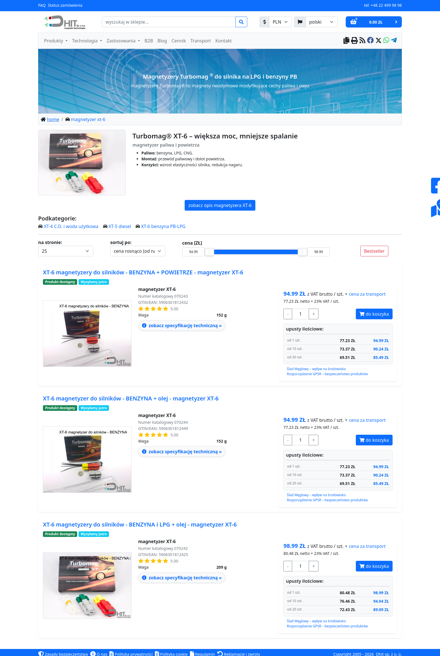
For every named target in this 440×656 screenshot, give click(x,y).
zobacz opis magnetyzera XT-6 (219, 205)
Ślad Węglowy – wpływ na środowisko (316, 368)
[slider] (209, 252)
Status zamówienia (65, 5)
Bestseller (374, 251)
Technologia (85, 41)
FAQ (42, 5)
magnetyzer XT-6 (157, 289)
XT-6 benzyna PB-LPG (163, 226)
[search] (169, 22)
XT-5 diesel (120, 226)
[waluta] (280, 22)
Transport (201, 41)
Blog (162, 41)
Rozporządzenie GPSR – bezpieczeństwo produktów (327, 374)
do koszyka (374, 314)
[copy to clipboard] (346, 40)
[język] (322, 22)
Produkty (54, 41)
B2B (149, 41)
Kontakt (224, 41)
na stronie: (50, 242)
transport (367, 294)
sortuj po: (121, 242)
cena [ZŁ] (192, 243)
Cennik (178, 41)
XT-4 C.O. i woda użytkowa (71, 226)
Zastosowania (122, 41)
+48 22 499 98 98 (386, 5)
